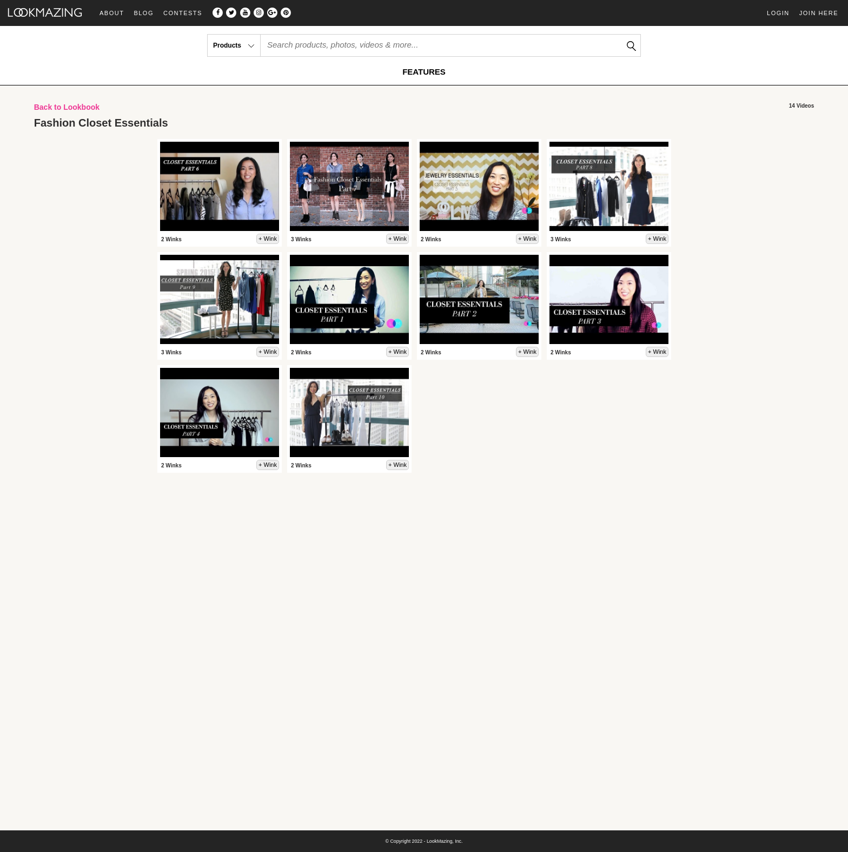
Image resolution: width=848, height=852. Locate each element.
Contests (182, 13)
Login (778, 13)
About (112, 13)
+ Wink (268, 238)
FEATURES (424, 71)
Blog (144, 13)
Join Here (818, 13)
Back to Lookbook (67, 107)
